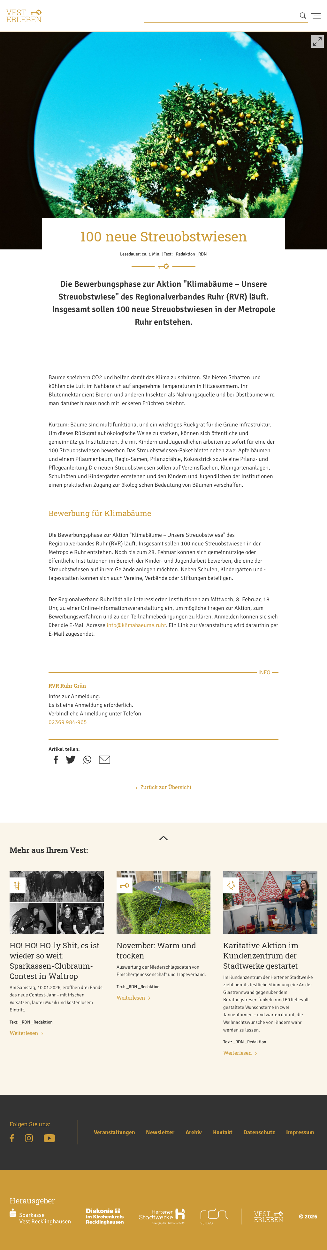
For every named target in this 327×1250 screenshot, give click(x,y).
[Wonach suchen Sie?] (226, 16)
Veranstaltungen (114, 1132)
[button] (317, 44)
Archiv (194, 1132)
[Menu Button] (316, 16)
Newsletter (160, 1132)
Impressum (300, 1132)
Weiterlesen (26, 1033)
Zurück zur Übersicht (164, 787)
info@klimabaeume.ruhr (136, 625)
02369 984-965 (68, 722)
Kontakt (222, 1132)
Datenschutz (259, 1132)
